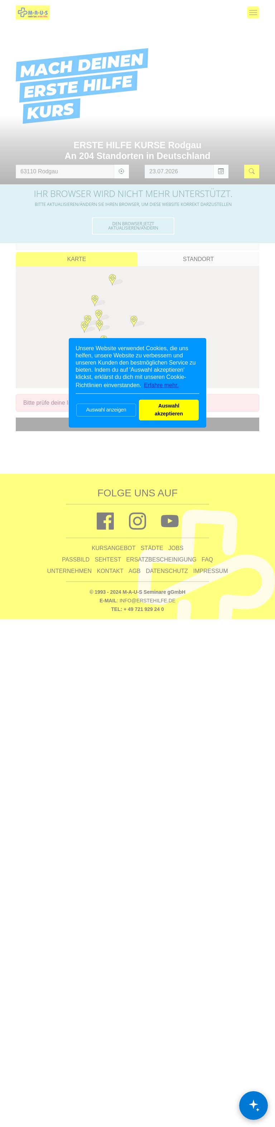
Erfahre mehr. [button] (161, 385)
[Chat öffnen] (253, 1105)
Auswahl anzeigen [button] (106, 410)
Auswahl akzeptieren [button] (169, 409)
